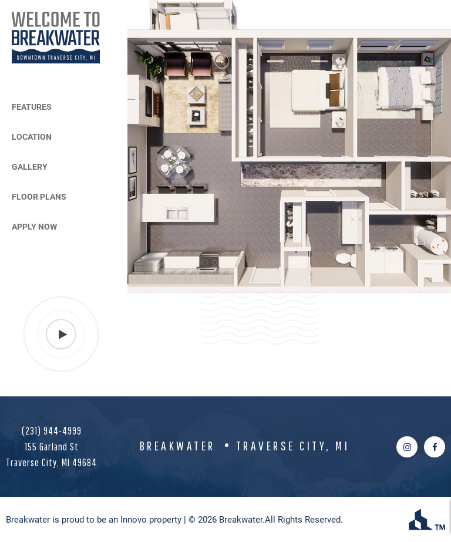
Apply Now (34, 226)
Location (32, 136)
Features (32, 106)
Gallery (30, 166)
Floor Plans (39, 196)
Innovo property (150, 519)
